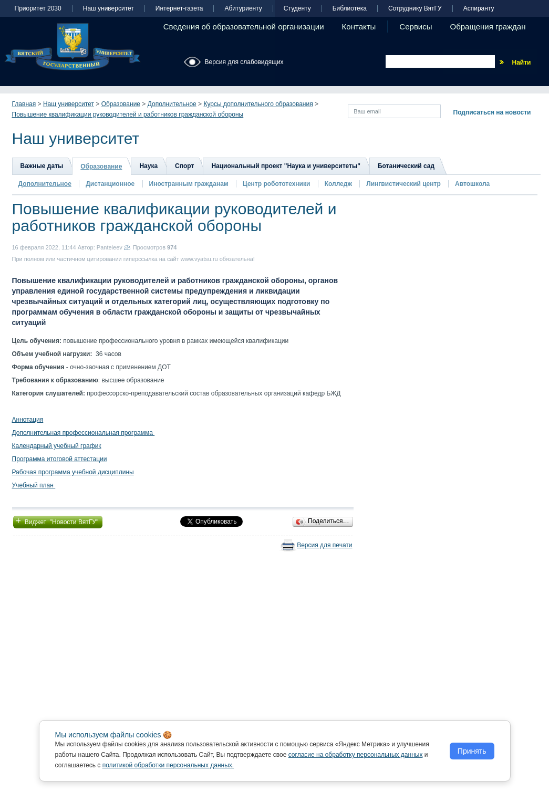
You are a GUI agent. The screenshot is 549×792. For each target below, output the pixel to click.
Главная (24, 104)
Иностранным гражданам (189, 183)
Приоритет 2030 (38, 8)
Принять (472, 751)
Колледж (338, 183)
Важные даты (42, 166)
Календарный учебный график (56, 446)
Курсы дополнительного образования (258, 104)
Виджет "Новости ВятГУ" (58, 521)
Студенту (297, 8)
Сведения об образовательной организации (243, 26)
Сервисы (415, 26)
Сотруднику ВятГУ (415, 8)
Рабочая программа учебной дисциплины (73, 472)
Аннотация (28, 419)
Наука (148, 166)
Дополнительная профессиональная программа (83, 432)
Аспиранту (478, 8)
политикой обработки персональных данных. (168, 765)
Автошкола (472, 183)
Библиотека (350, 8)
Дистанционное (110, 183)
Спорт (184, 166)
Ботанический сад (406, 166)
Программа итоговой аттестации (59, 459)
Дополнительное (172, 104)
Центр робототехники (277, 183)
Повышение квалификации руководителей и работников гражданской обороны (128, 114)
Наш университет (108, 8)
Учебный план (34, 485)
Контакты (359, 26)
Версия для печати (324, 545)
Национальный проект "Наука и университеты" (285, 166)
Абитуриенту (243, 8)
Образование (120, 104)
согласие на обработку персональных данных (355, 754)
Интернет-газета (179, 8)
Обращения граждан (488, 26)
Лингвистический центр (404, 183)
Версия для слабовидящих (244, 62)
